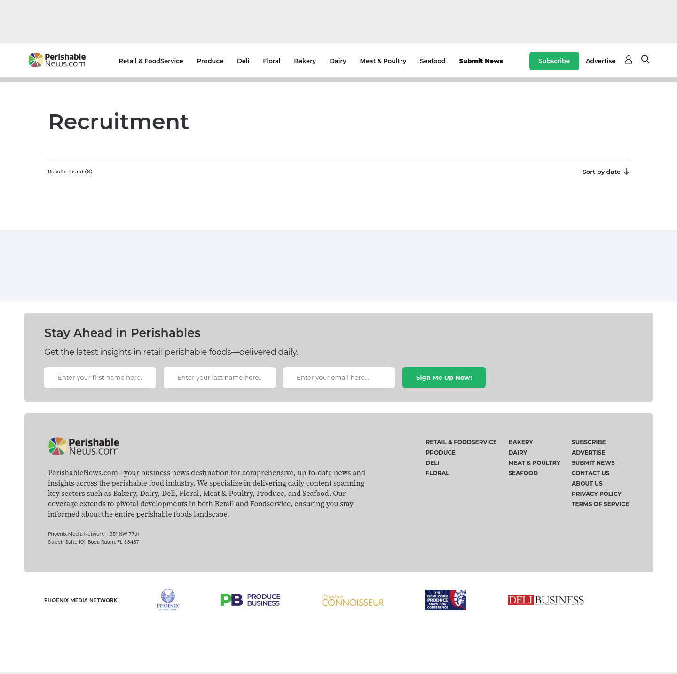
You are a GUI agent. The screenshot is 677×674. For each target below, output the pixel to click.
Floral (271, 60)
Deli (243, 60)
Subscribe (554, 60)
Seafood (432, 60)
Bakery (305, 60)
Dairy (338, 60)
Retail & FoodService (151, 60)
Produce (210, 60)
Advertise (601, 60)
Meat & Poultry (383, 60)
